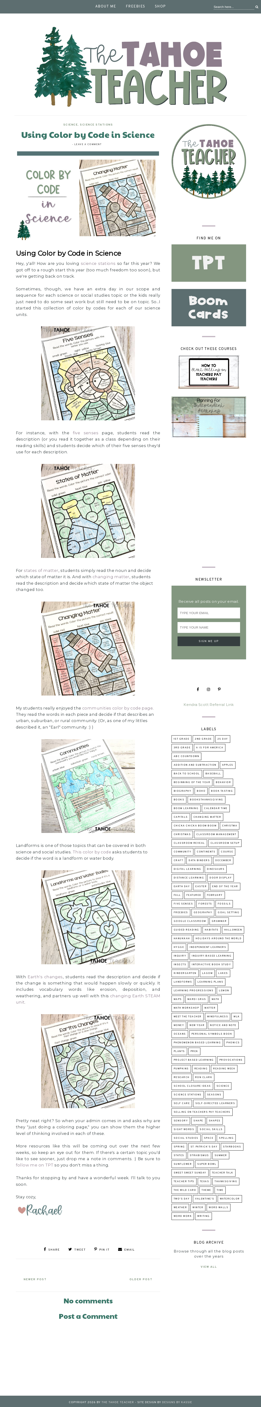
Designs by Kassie (177, 1400)
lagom (207, 973)
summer (221, 1155)
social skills (211, 1129)
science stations (98, 263)
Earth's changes (45, 976)
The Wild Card (185, 1190)
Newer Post (39, 1277)
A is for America (209, 747)
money (179, 1025)
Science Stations (96, 125)
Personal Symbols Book (211, 1034)
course (227, 851)
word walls (218, 1207)
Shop (160, 6)
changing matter (111, 576)
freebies (181, 912)
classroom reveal (189, 843)
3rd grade (182, 747)
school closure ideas (192, 1086)
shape (198, 1120)
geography (203, 912)
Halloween (233, 929)
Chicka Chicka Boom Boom (195, 825)
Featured (193, 895)
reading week (224, 1068)
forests (205, 903)
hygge (179, 947)
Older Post (137, 1277)
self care (182, 1103)
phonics (233, 1042)
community (182, 851)
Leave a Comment (88, 144)
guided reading (186, 929)
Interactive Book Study (211, 964)
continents (206, 851)
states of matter (41, 570)
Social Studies (186, 1138)
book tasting (222, 791)
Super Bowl (206, 1164)
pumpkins (181, 1068)
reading (201, 1068)
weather (180, 1207)
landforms (183, 982)
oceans (180, 1034)
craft (178, 860)
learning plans (210, 982)
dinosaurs (216, 869)
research (182, 1077)
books (179, 799)
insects (180, 964)
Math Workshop (186, 1008)
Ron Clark (203, 1077)
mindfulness (217, 1016)
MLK (237, 1016)
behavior (223, 782)
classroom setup (225, 843)
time (220, 1190)
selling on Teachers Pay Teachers (202, 1112)
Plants (179, 1051)
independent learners (208, 947)
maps (178, 999)
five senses (85, 432)
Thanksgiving (226, 1181)
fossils (224, 903)
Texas (204, 1181)
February (215, 895)
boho (201, 791)
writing (203, 1216)
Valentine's (204, 1198)
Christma (229, 825)
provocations (231, 1060)
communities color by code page (117, 708)
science (70, 125)
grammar (219, 921)
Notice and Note (223, 1025)
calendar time (216, 808)
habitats (212, 929)
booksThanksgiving (206, 799)
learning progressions (194, 990)
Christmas (182, 834)
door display (221, 877)
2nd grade (203, 739)
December (223, 860)
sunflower (183, 1164)
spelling (226, 1138)
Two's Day (182, 1198)
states (179, 1155)
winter (197, 1207)
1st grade (182, 739)
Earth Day (182, 886)
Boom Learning (186, 808)
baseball (213, 773)
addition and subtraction (195, 765)
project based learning (194, 1060)
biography (182, 791)
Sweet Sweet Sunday (190, 1172)
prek (194, 1051)
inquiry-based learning (211, 956)
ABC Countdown (186, 756)
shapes (215, 1120)
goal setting (228, 912)
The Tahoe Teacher (118, 1400)
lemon (224, 990)
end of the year (225, 886)
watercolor (230, 1198)
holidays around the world (219, 938)
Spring (179, 1146)
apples (227, 765)
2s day (222, 739)
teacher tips (184, 1181)
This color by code (92, 852)
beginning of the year (192, 782)
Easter (201, 886)
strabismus (199, 1155)
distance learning (189, 877)
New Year (197, 1025)
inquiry (180, 956)
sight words (184, 1129)
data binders (199, 860)
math (215, 999)
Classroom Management (216, 834)
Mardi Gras (196, 999)
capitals (181, 817)
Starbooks (232, 1146)
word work (183, 1216)
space (209, 1138)
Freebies (135, 6)
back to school (187, 773)
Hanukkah (182, 938)
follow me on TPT (34, 1165)
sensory (181, 1120)
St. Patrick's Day (204, 1146)
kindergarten (185, 973)
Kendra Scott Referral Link (209, 704)
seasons (214, 1094)
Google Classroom (190, 921)
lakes (223, 973)
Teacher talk (222, 1172)
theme (206, 1190)
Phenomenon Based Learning (197, 1042)
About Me (105, 6)
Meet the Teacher (188, 1016)
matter (210, 1008)
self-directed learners (215, 1103)
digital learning (187, 869)
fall (177, 895)
